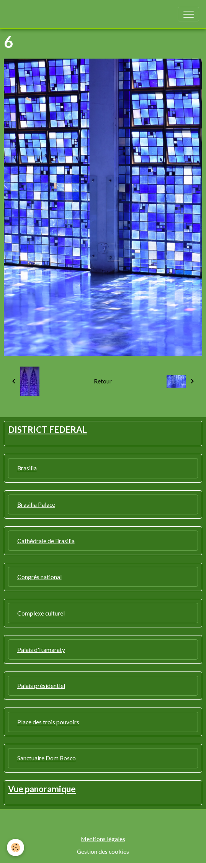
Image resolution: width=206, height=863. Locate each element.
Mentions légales (103, 838)
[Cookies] (15, 847)
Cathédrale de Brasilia (46, 540)
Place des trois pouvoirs (48, 721)
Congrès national (39, 576)
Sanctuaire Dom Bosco (46, 757)
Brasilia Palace (36, 504)
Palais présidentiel (41, 685)
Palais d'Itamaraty (41, 649)
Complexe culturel (41, 613)
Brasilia (27, 468)
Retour (103, 381)
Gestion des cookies (103, 851)
